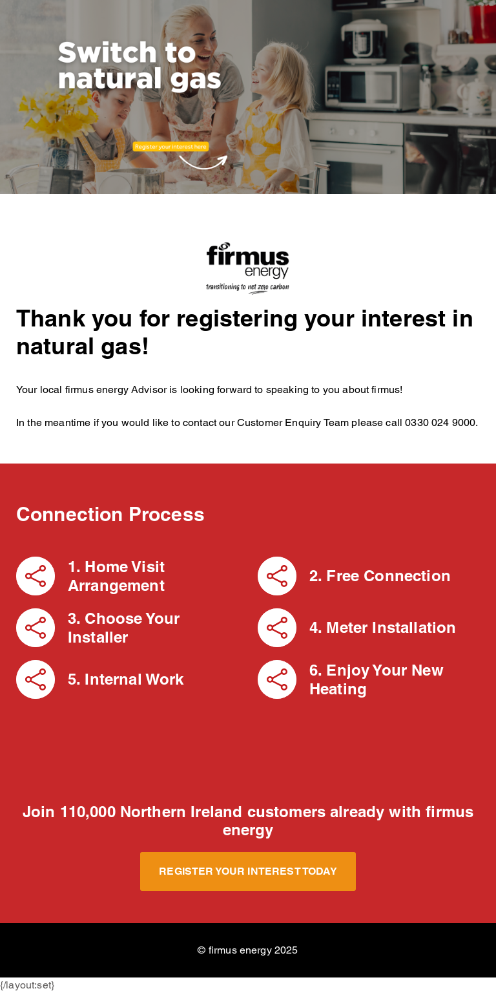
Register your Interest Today (247, 871)
